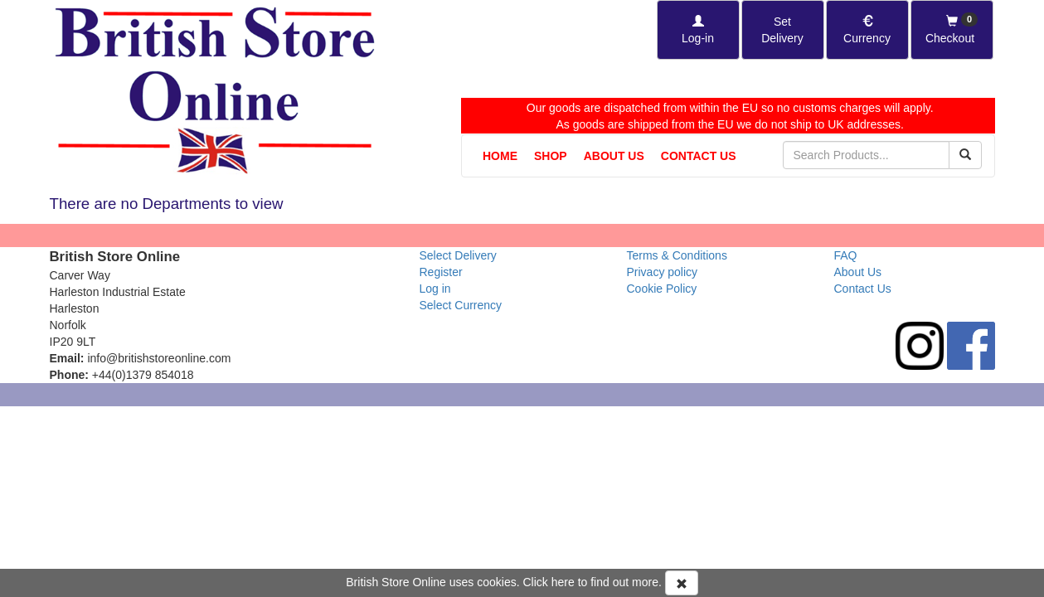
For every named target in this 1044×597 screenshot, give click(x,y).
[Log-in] (698, 30)
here (563, 582)
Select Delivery (458, 255)
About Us (614, 156)
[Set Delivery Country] (782, 30)
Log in (435, 288)
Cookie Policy (662, 288)
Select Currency (461, 305)
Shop (550, 156)
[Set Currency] (867, 30)
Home (500, 156)
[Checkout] (951, 30)
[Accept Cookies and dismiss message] (681, 582)
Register (441, 272)
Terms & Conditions (677, 255)
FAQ (845, 255)
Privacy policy (662, 272)
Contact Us (698, 156)
